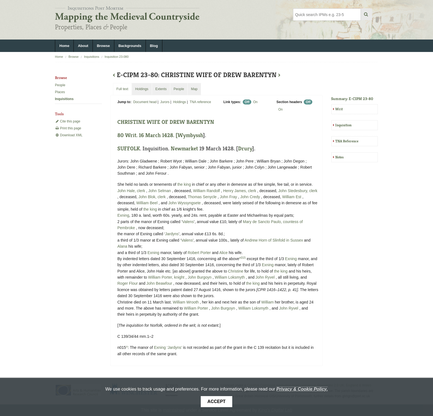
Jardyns (172, 234)
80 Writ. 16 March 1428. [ (147, 135)
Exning (123, 215)
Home (64, 46)
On (255, 102)
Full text (122, 89)
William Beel (147, 203)
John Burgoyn (200, 277)
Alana (122, 246)
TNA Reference (346, 141)
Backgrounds (129, 46)
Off (247, 102)
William (267, 302)
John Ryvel (265, 277)
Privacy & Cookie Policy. (302, 389)
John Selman (160, 191)
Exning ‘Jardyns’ (168, 347)
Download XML (69, 135)
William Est (292, 197)
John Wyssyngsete (185, 203)
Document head (145, 102)
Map (194, 89)
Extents (161, 89)
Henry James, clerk (240, 191)
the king (184, 184)
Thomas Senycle (203, 197)
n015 (242, 257)
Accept (216, 401)
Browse (103, 46)
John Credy (250, 197)
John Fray (229, 197)
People (60, 85)
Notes (339, 157)
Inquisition (343, 125)
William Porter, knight (166, 277)
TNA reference (200, 102)
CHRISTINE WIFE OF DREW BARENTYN (165, 122)
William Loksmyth (230, 277)
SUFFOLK (128, 148)
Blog (154, 46)
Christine (235, 271)
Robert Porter (200, 252)
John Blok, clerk (152, 197)
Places (60, 92)
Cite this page (67, 121)
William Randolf (207, 191)
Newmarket (184, 148)
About (83, 46)
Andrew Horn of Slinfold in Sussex (274, 240)
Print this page (68, 128)
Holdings (179, 102)
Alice (223, 252)
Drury (245, 148)
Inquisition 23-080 (117, 56)
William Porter (196, 308)
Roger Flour (128, 283)
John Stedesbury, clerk (297, 191)
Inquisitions (91, 56)
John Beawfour (159, 283)
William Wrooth (186, 302)
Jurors (164, 102)
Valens (188, 221)
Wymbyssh (190, 135)
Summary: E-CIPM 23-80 (352, 98)
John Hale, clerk (131, 191)
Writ (339, 109)
